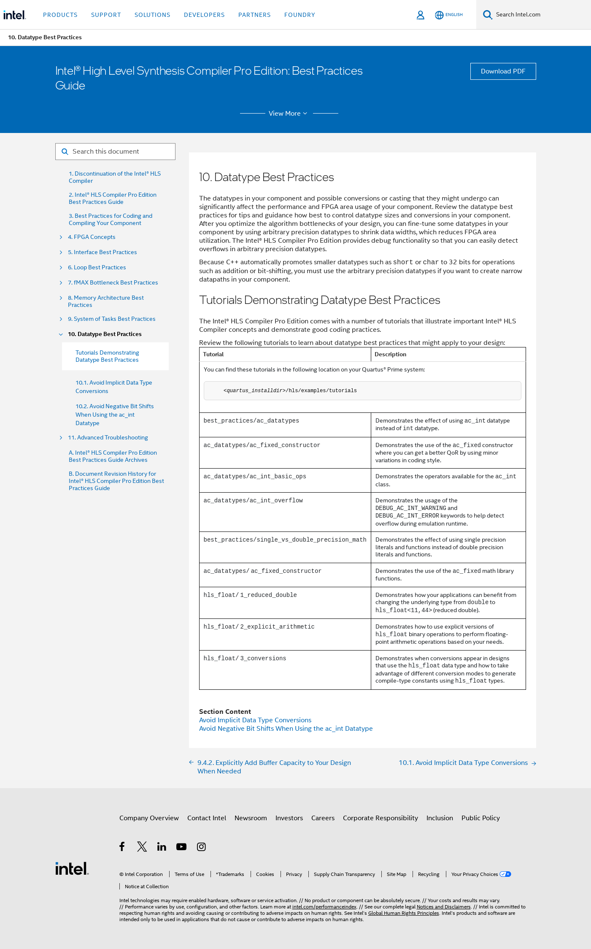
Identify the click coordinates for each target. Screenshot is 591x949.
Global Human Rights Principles (403, 913)
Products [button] (60, 15)
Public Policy (480, 818)
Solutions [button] (152, 15)
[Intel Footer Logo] (72, 868)
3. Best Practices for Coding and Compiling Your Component (110, 219)
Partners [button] (254, 15)
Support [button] (106, 15)
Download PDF (503, 71)
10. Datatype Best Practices (105, 334)
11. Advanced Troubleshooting (108, 437)
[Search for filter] (115, 151)
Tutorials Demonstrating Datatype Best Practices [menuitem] (107, 356)
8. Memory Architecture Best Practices (106, 301)
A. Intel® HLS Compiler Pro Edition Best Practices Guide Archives (113, 456)
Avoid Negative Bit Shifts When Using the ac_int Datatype (286, 728)
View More (289, 113)
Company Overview (149, 818)
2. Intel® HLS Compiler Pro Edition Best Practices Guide (113, 198)
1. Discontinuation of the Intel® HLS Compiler (115, 177)
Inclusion (439, 818)
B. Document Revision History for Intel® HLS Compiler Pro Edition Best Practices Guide (116, 481)
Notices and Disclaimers (444, 906)
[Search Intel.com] (542, 15)
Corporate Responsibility (380, 818)
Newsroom (251, 818)
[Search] (488, 14)
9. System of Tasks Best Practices (112, 319)
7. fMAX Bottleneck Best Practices (113, 282)
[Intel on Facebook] (122, 848)
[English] (449, 15)
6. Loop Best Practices (97, 267)
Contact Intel (206, 818)
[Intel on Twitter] (142, 848)
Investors (289, 818)
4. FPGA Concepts (92, 237)
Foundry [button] (300, 15)
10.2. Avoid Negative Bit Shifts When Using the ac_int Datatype (115, 414)
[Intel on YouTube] (182, 848)
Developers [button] (204, 15)
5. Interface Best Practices (102, 252)
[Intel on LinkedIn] (162, 848)
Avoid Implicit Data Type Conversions (255, 720)
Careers (323, 818)
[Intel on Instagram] (201, 848)
